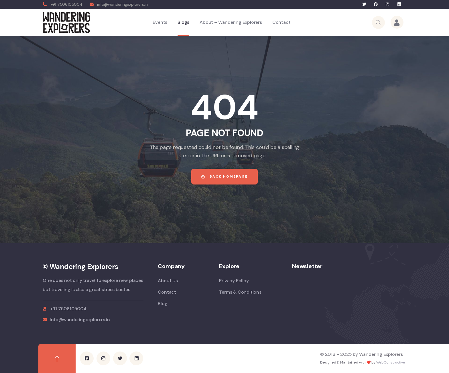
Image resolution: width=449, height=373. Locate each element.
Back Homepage (224, 176)
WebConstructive (390, 362)
